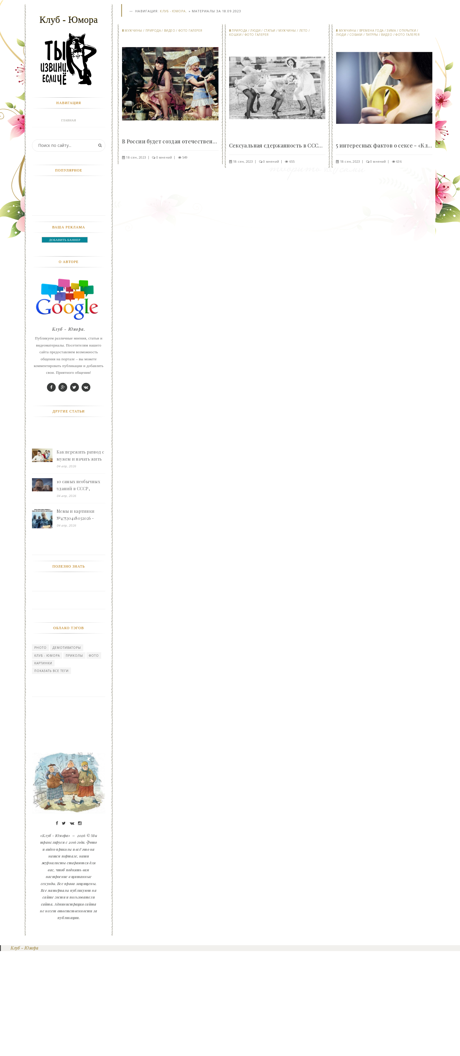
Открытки (407, 31)
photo (40, 752)
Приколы (74, 760)
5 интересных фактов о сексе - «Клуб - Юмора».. (384, 145)
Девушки (68, 173)
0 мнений (164, 157)
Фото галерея (190, 31)
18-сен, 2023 (136, 157)
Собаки (356, 35)
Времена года (371, 31)
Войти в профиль (67, 133)
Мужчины (133, 31)
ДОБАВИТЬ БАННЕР (64, 344)
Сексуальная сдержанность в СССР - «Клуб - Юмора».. (277, 145)
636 (399, 161)
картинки (43, 767)
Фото (94, 760)
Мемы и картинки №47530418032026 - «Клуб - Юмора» (75, 619)
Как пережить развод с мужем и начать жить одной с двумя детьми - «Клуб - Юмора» (80, 560)
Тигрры (372, 35)
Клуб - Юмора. (68, 433)
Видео (169, 31)
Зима (391, 31)
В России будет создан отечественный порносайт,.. (170, 141)
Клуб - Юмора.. (173, 11)
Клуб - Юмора (47, 760)
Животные (69, 160)
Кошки (235, 35)
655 (292, 161)
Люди (255, 31)
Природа (153, 31)
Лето (303, 31)
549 (185, 157)
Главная (68, 120)
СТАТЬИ (269, 31)
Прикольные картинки (68, 213)
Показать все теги (51, 775)
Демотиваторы (67, 752)
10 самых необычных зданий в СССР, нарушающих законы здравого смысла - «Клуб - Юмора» (79, 590)
